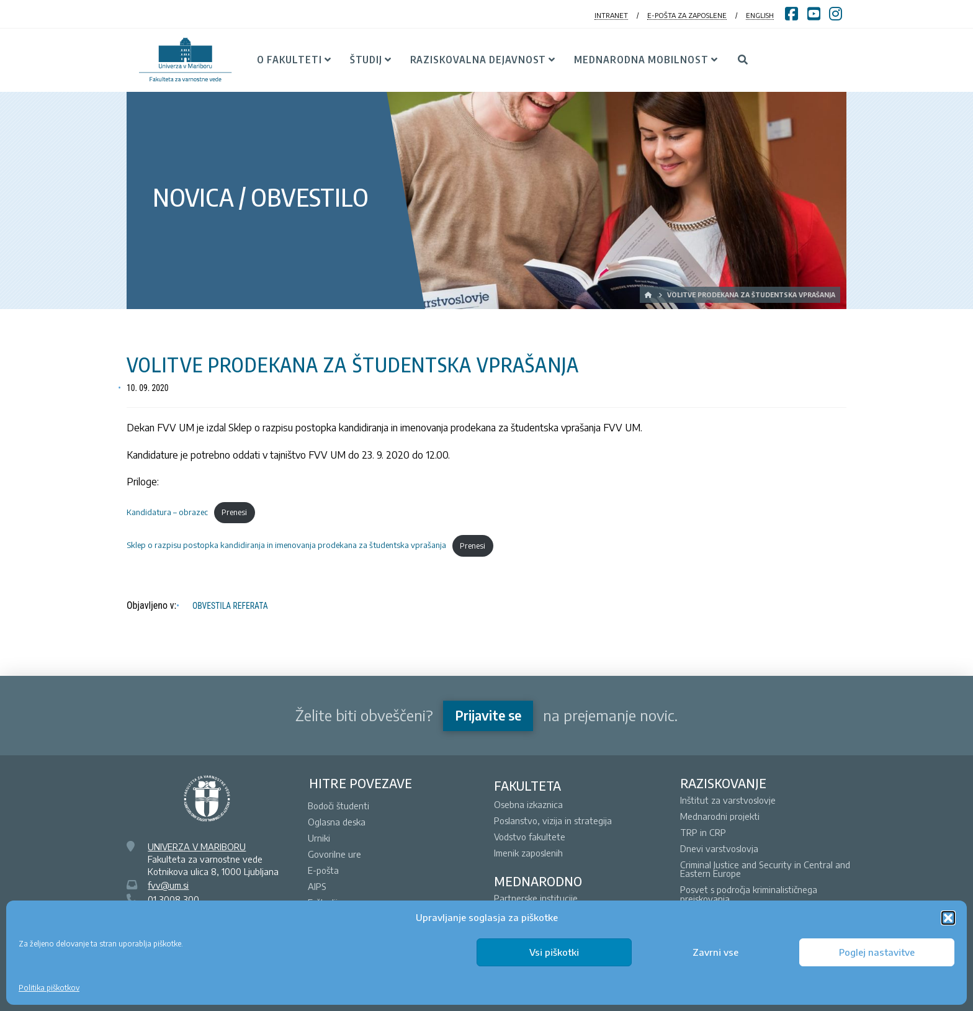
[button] (948, 918)
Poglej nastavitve (877, 952)
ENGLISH (760, 15)
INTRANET (611, 15)
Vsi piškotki (554, 952)
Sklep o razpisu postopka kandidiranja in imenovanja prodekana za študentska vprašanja (286, 545)
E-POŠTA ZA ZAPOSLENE (687, 15)
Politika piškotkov (49, 987)
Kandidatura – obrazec (167, 512)
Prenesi (234, 512)
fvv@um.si (168, 885)
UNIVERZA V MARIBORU (197, 846)
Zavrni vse (715, 952)
